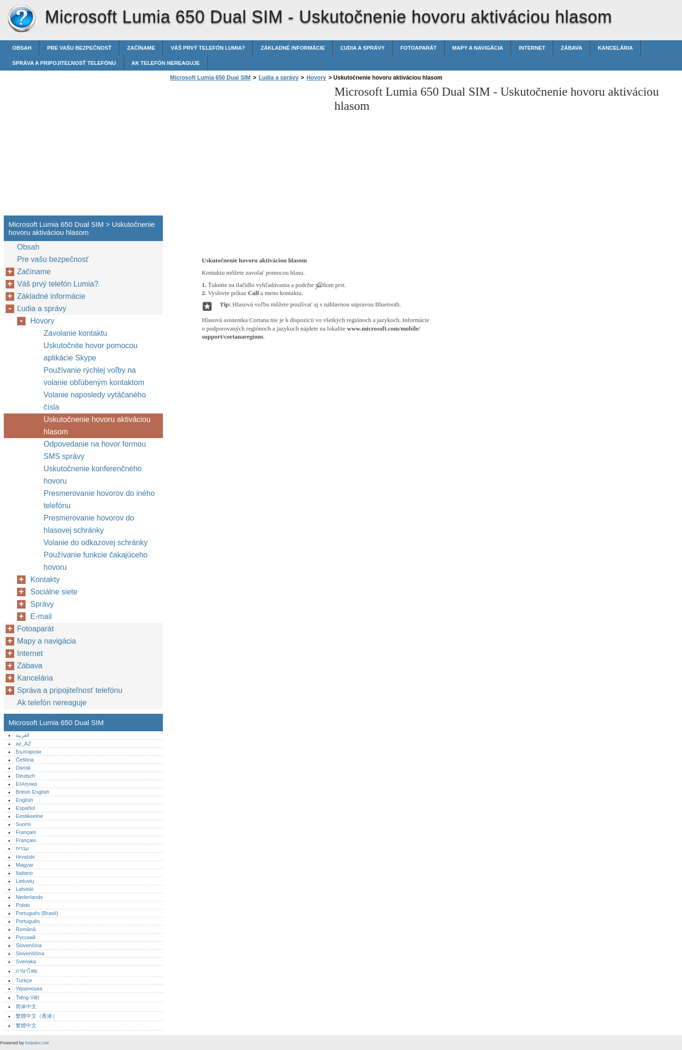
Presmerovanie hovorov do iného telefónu (99, 499)
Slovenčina (29, 945)
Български (28, 751)
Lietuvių (25, 881)
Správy (42, 604)
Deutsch (25, 776)
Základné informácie (292, 48)
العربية (22, 735)
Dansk (23, 768)
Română (26, 929)
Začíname (141, 48)
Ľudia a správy (363, 48)
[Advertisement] (247, 151)
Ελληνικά (26, 784)
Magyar (24, 865)
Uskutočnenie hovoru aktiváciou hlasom (97, 425)
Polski (23, 905)
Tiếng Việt (27, 997)
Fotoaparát (418, 48)
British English (32, 792)
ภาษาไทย (26, 971)
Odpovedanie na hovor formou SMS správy (95, 450)
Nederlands (29, 897)
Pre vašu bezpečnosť (79, 48)
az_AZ (23, 743)
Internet (532, 48)
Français (26, 832)
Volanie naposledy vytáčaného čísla (95, 401)
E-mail (41, 616)
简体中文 (26, 1006)
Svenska (26, 961)
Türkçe (24, 980)
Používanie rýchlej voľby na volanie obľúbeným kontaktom (94, 376)
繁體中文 (26, 1025)
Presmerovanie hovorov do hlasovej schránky (89, 524)
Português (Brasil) (37, 913)
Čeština (25, 760)
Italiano (24, 873)
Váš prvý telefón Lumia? (207, 48)
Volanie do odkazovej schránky (96, 542)
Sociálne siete (54, 592)
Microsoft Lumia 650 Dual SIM (21, 19)
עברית (22, 848)
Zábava (571, 48)
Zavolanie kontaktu (75, 333)
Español (25, 808)
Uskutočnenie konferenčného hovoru (93, 475)
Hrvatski (25, 857)
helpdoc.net (37, 1042)
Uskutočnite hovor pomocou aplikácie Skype (90, 351)
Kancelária (615, 48)
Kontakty (45, 579)
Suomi (23, 824)
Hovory (316, 77)
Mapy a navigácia (477, 48)
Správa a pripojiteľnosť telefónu (64, 63)
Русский (26, 937)
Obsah (21, 48)
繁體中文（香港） (36, 1016)
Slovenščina (30, 953)
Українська (29, 988)
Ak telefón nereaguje (166, 63)
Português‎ (28, 921)
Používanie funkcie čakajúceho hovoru (96, 561)
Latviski (24, 889)
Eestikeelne (29, 816)
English (24, 800)
